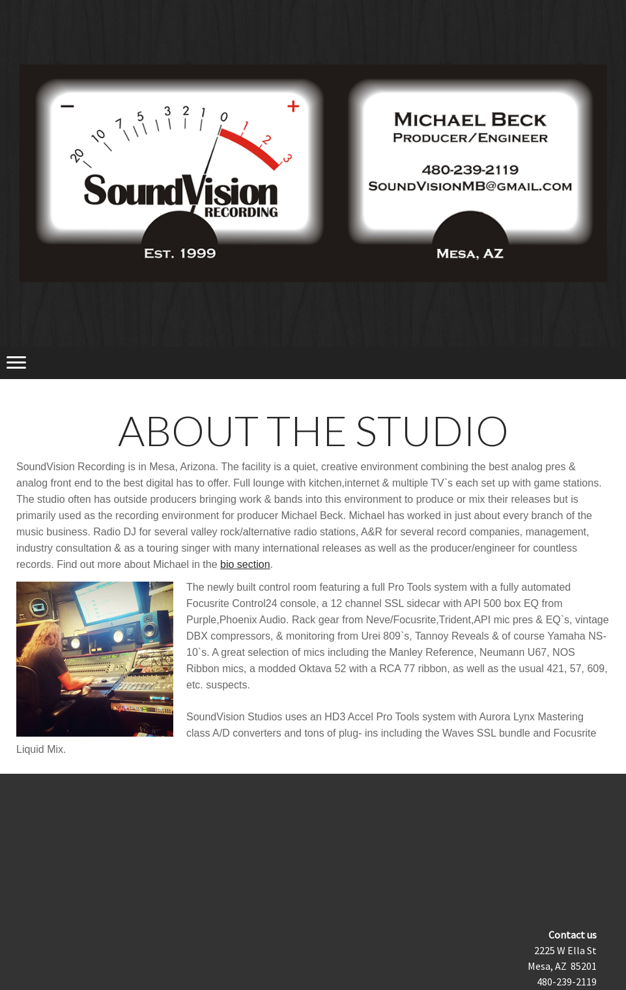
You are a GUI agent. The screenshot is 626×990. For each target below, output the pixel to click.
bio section (245, 564)
